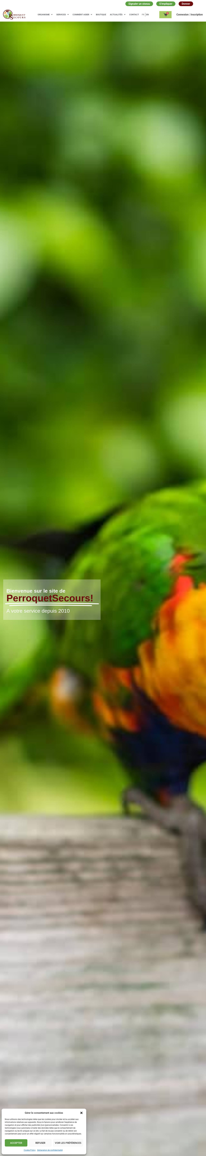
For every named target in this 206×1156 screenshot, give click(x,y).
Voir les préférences (68, 1143)
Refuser (40, 1143)
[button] (81, 1112)
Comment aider (82, 14)
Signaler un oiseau (139, 3)
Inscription (197, 14)
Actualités (117, 14)
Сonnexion (182, 14)
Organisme (45, 14)
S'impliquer (165, 3)
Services (62, 14)
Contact (134, 14)
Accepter (16, 1143)
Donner (186, 3)
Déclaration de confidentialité (50, 1150)
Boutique (101, 14)
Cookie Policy (30, 1150)
